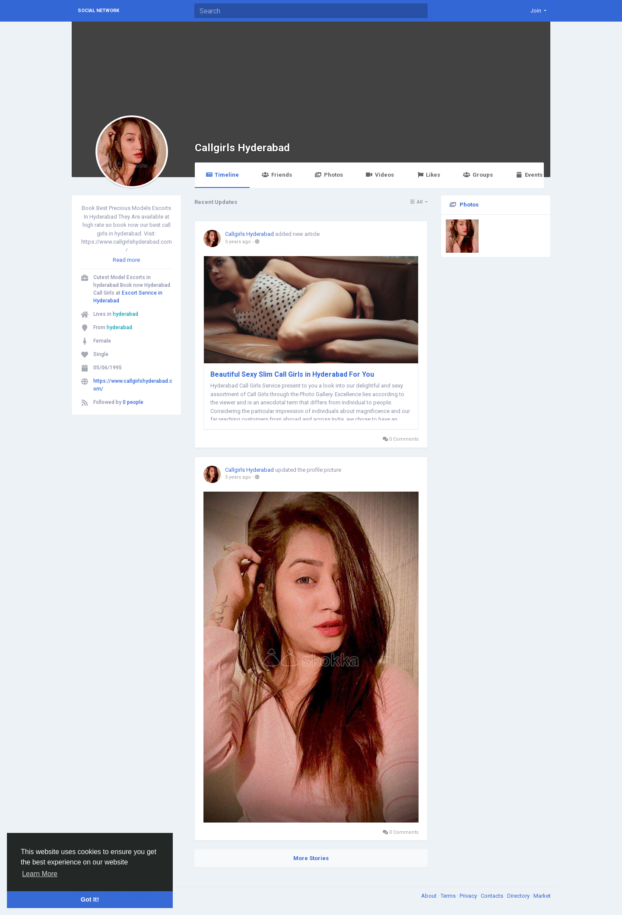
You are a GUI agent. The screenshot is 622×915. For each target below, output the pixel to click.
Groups (477, 175)
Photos (329, 175)
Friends (277, 175)
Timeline (222, 175)
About (429, 896)
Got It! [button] (90, 899)
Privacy (469, 896)
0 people (133, 402)
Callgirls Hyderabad (242, 147)
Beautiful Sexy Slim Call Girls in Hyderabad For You (292, 374)
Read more (126, 260)
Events (529, 175)
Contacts (493, 896)
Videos (380, 175)
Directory (519, 896)
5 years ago (238, 242)
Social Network (98, 10)
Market (542, 896)
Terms (449, 896)
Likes (428, 175)
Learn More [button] (39, 873)
